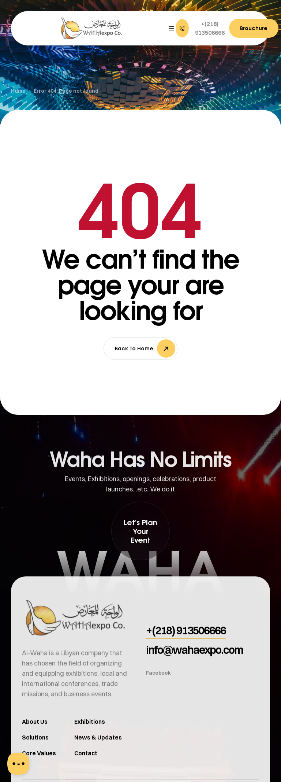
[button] (201, 28)
